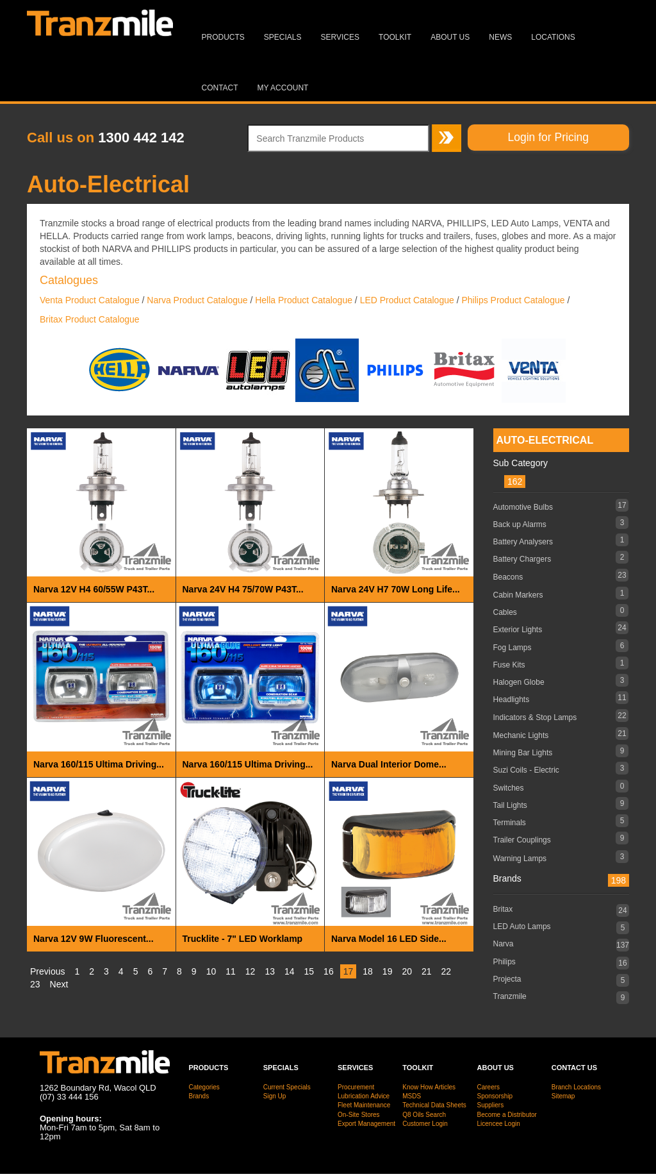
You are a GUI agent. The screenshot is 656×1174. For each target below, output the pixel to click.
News (500, 37)
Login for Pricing (548, 137)
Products (223, 37)
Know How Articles (428, 1087)
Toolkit (395, 37)
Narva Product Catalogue (197, 300)
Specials (283, 37)
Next (59, 984)
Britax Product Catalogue (90, 319)
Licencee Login (498, 1123)
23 (35, 984)
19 (387, 971)
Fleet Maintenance (364, 1105)
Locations (553, 37)
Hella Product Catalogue (303, 300)
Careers (488, 1087)
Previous (47, 971)
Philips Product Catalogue (512, 300)
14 (289, 971)
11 (231, 971)
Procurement (356, 1087)
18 (368, 971)
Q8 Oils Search (424, 1114)
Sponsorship (495, 1096)
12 (250, 971)
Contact (220, 87)
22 (446, 971)
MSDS (411, 1096)
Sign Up (274, 1096)
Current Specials (287, 1087)
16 (329, 971)
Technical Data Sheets (434, 1105)
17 (348, 971)
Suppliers (490, 1105)
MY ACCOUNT (283, 87)
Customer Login (425, 1123)
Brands (199, 1096)
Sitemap (563, 1096)
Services (340, 37)
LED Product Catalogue (407, 300)
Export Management (366, 1123)
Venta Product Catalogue (90, 300)
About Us (450, 37)
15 (309, 971)
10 (211, 971)
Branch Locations (576, 1087)
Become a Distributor (507, 1114)
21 (427, 971)
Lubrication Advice (364, 1096)
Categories (204, 1087)
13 (270, 971)
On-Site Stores (359, 1114)
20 (407, 971)
